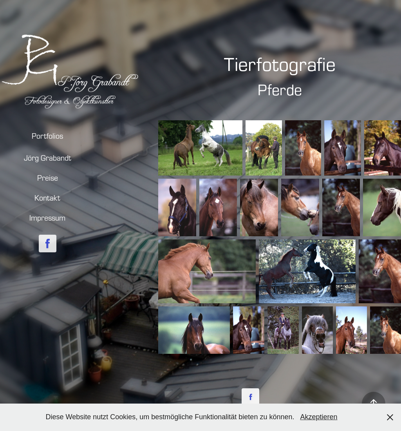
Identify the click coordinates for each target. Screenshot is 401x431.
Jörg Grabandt (47, 158)
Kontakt (47, 198)
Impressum (47, 218)
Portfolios (47, 136)
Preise (47, 178)
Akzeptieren (318, 417)
